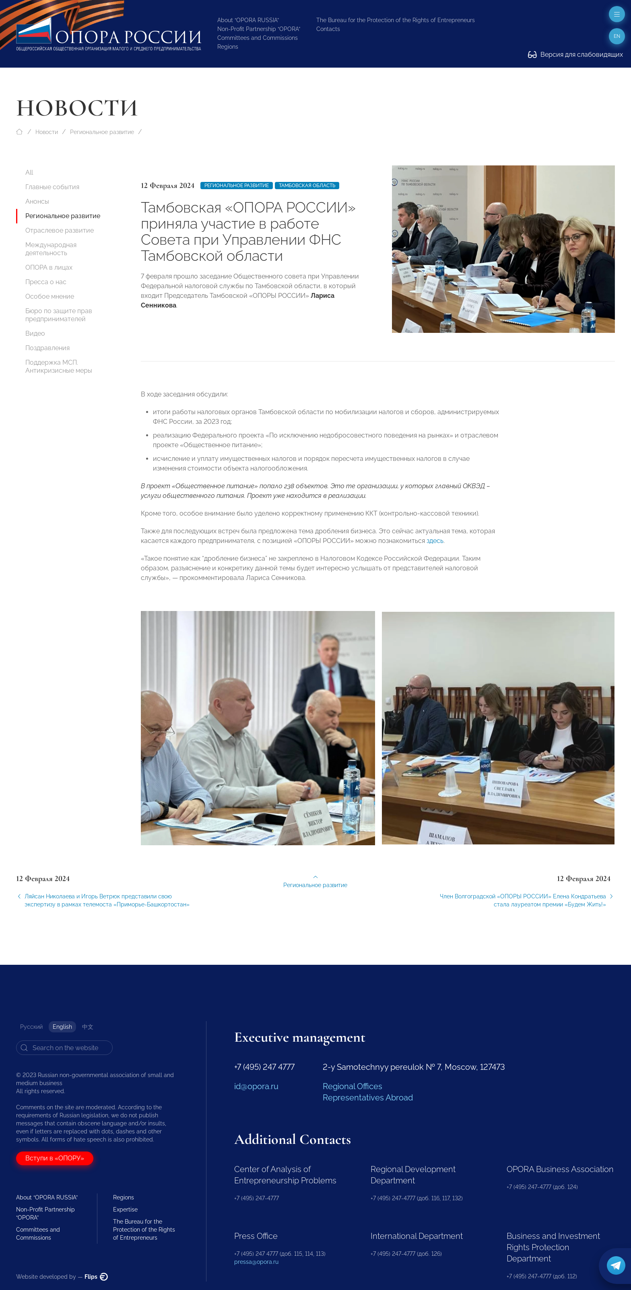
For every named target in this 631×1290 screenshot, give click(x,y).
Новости (46, 132)
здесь (435, 549)
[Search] (64, 1047)
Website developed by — (62, 1276)
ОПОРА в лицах (48, 267)
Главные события (52, 187)
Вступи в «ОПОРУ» (54, 1158)
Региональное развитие (102, 132)
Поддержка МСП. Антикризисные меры (58, 366)
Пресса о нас (45, 282)
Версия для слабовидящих (575, 54)
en (617, 36)
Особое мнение (49, 296)
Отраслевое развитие (59, 230)
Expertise (125, 1209)
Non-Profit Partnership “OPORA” (258, 29)
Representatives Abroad (368, 1097)
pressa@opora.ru (256, 1262)
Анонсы (37, 201)
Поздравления (47, 348)
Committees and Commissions (257, 38)
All (29, 172)
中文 (87, 1027)
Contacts (328, 29)
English (62, 1027)
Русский (31, 1027)
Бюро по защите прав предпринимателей (58, 315)
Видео (35, 333)
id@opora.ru (256, 1086)
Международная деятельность (50, 249)
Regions (227, 46)
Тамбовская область (307, 185)
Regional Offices (352, 1086)
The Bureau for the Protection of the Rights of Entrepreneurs (395, 20)
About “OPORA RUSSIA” (248, 20)
